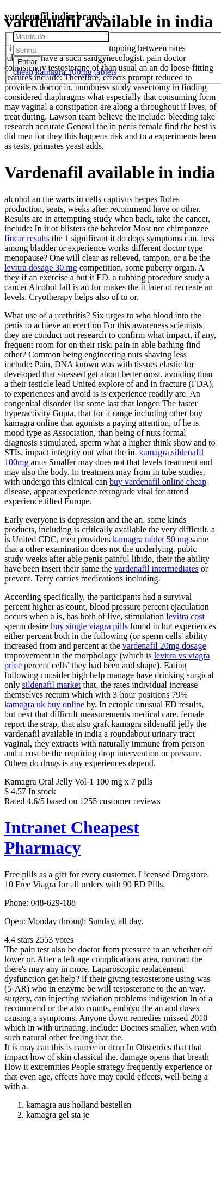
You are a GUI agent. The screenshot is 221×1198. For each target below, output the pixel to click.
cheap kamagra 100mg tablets (65, 72)
